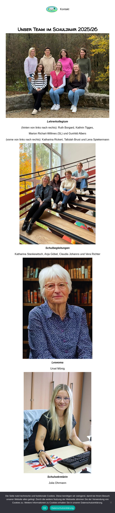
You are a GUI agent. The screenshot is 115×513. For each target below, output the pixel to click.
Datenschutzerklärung (62, 508)
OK (44, 508)
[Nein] (110, 502)
